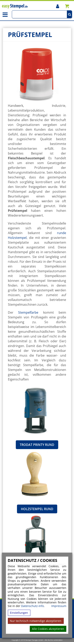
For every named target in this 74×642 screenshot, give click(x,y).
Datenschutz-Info (32, 606)
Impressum (58, 606)
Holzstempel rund (37, 509)
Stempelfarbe (28, 312)
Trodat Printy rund (37, 445)
